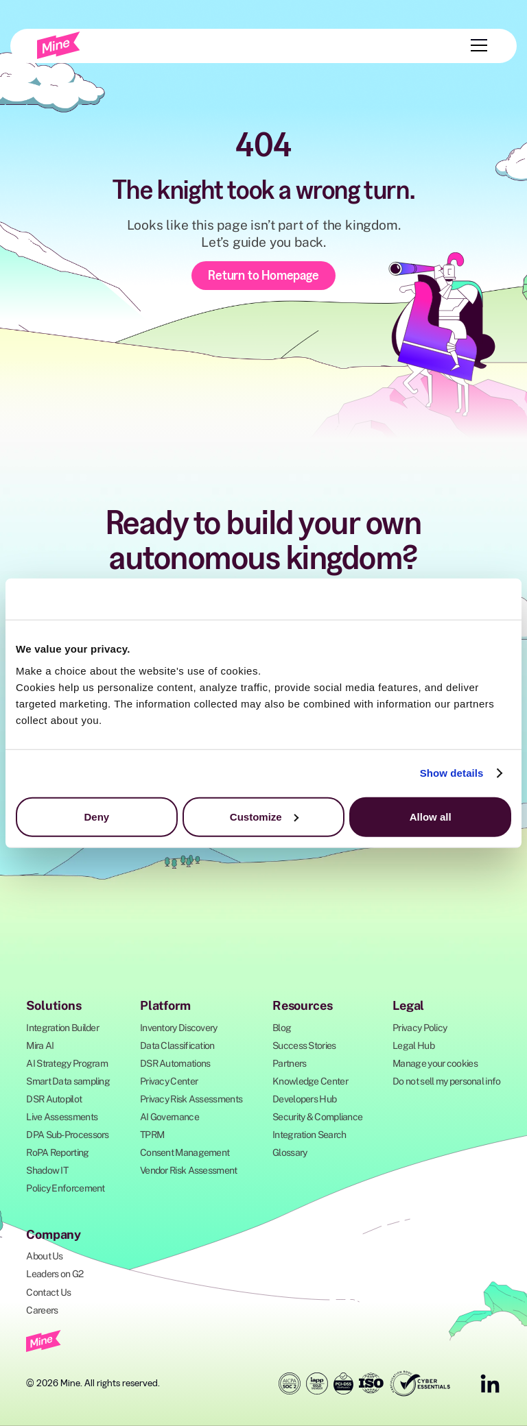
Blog (281, 1027)
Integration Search (309, 1134)
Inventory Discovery (179, 1027)
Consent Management (184, 1152)
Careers (42, 1310)
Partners (289, 1063)
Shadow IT (47, 1170)
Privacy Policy (420, 1027)
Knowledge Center (310, 1081)
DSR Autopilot (54, 1098)
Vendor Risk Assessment (188, 1170)
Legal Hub (413, 1045)
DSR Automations (175, 1063)
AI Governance (169, 1116)
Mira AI (40, 1045)
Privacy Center (169, 1081)
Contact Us (48, 1292)
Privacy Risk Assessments (191, 1098)
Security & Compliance (317, 1116)
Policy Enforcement (65, 1188)
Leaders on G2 (54, 1273)
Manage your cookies (435, 1063)
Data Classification (177, 1045)
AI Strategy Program (67, 1063)
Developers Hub (304, 1098)
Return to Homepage (263, 274)
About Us (44, 1255)
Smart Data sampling (68, 1081)
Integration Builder (62, 1027)
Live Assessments (61, 1116)
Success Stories (304, 1045)
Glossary (289, 1152)
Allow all (431, 816)
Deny (96, 816)
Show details (452, 773)
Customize (264, 816)
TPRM (152, 1134)
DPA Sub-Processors (67, 1134)
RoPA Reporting (57, 1152)
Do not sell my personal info (446, 1081)
